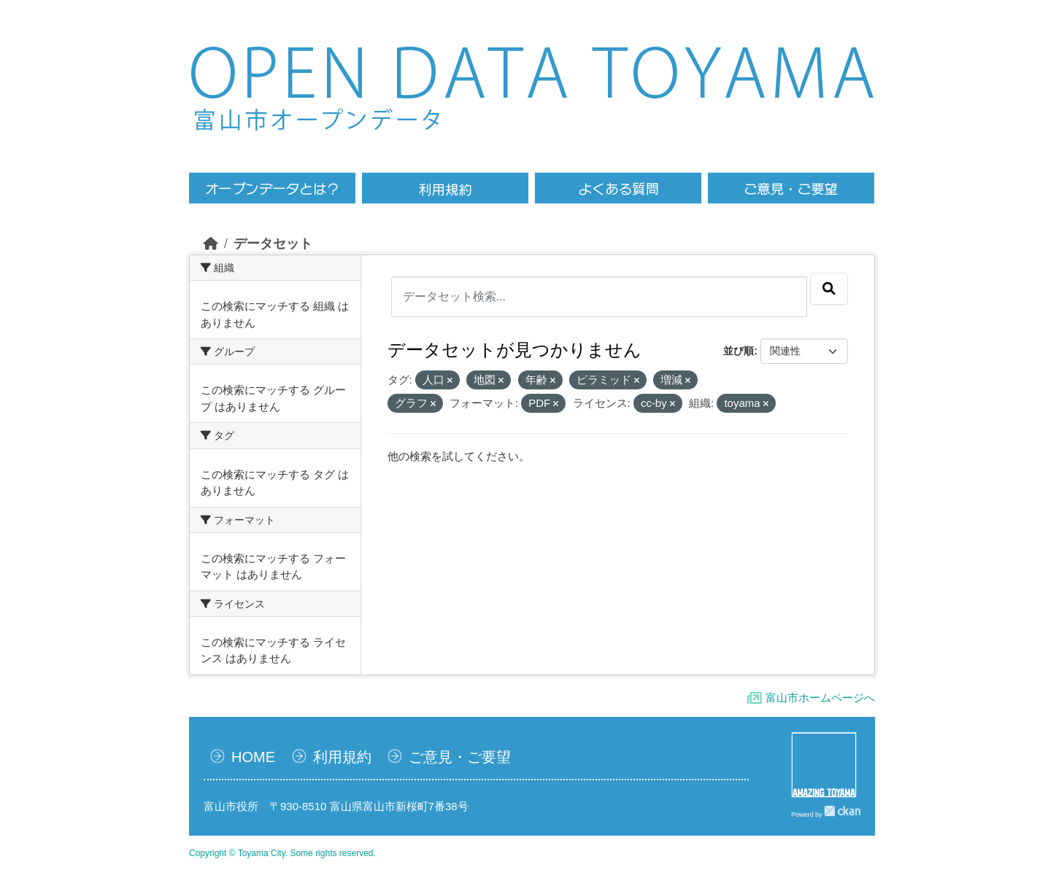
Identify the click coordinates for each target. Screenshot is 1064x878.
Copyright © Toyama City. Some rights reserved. (282, 853)
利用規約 (342, 757)
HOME (253, 757)
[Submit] (829, 289)
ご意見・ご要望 (460, 757)
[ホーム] (211, 243)
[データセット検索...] (599, 296)
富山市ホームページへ (820, 697)
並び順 (738, 351)
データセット (273, 243)
